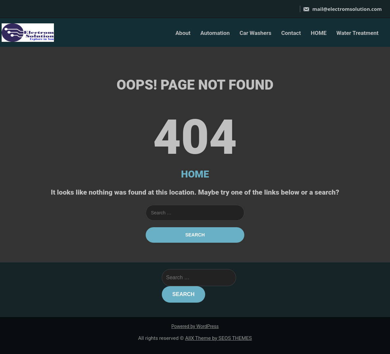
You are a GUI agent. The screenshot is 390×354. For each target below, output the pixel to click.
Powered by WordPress (195, 326)
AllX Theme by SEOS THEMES (218, 338)
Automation (215, 33)
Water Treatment (357, 33)
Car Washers (255, 33)
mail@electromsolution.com (342, 9)
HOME (319, 33)
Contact (291, 33)
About (182, 33)
